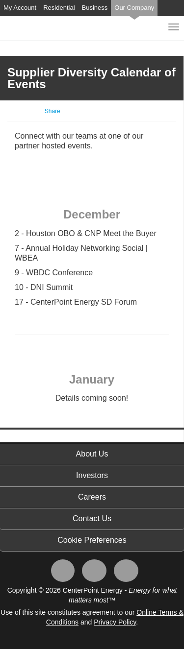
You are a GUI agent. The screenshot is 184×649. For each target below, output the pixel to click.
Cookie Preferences (92, 540)
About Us (92, 454)
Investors (92, 475)
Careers (92, 497)
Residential (59, 7)
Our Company (134, 7)
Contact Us (92, 518)
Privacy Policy (115, 622)
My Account (19, 7)
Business (95, 7)
